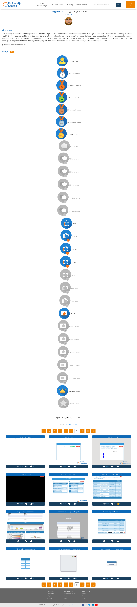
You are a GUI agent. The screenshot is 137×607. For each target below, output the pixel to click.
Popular (68, 424)
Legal (69, 605)
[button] (82, 4)
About (84, 593)
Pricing (49, 598)
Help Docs (67, 596)
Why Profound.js (52, 596)
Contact (84, 598)
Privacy (75, 605)
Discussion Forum (70, 593)
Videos (66, 598)
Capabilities (50, 593)
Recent (76, 424)
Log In (130, 5)
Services (84, 596)
